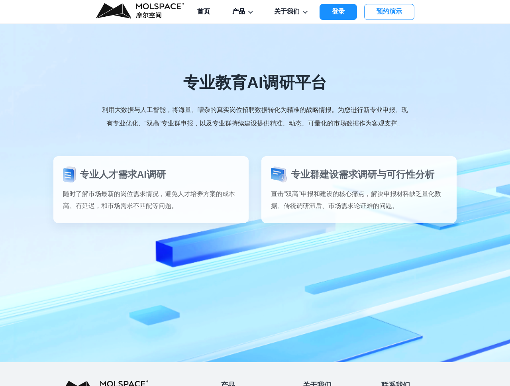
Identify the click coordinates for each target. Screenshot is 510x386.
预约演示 (389, 11)
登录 (338, 11)
